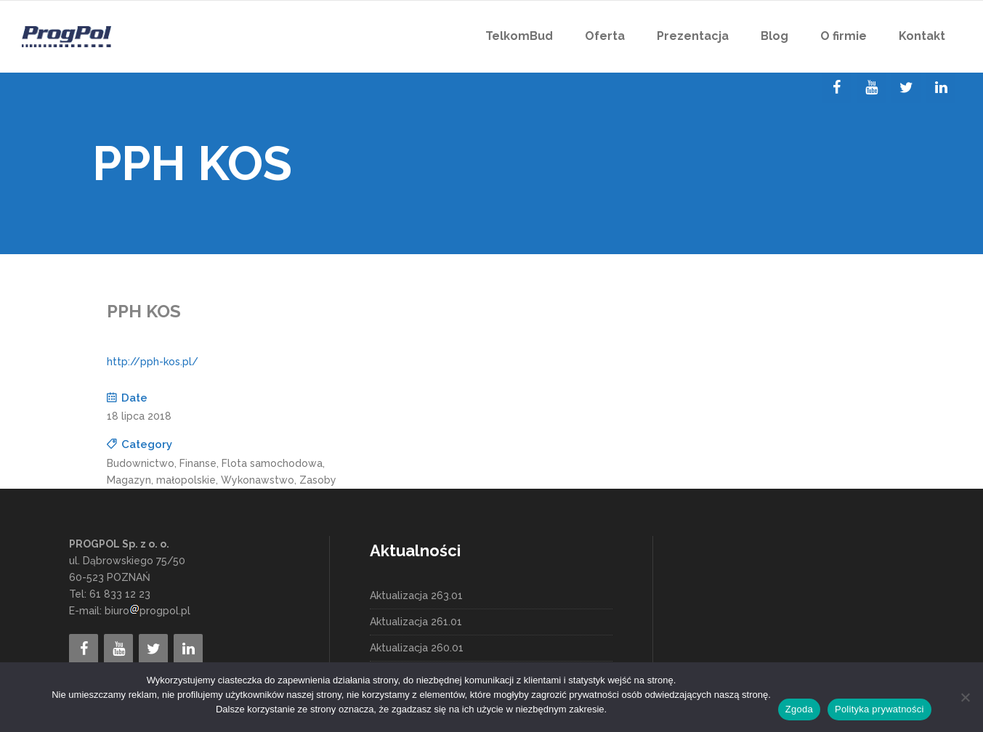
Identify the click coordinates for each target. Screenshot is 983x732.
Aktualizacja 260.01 (417, 648)
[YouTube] (871, 88)
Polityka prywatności (879, 709)
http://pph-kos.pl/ (152, 361)
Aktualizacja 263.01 (416, 595)
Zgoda (799, 709)
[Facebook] (836, 88)
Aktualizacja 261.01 (416, 621)
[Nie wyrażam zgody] (965, 697)
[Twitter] (906, 88)
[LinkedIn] (940, 88)
